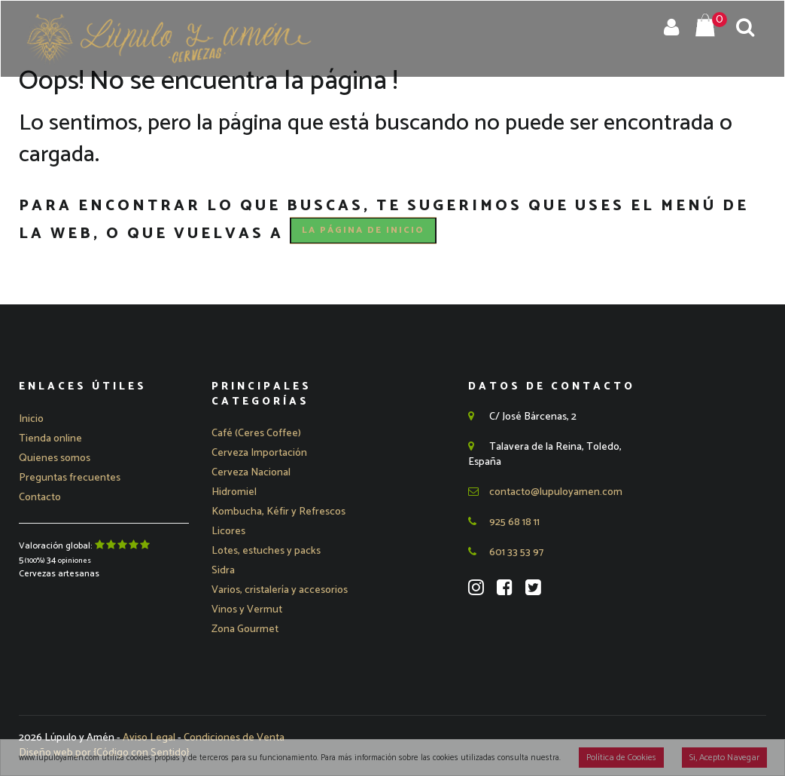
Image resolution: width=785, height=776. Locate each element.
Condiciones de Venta (234, 738)
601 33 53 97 (505, 552)
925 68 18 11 (504, 522)
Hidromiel (234, 492)
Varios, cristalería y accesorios (279, 590)
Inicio (126, 112)
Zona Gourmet (244, 629)
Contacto (723, 112)
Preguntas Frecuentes (546, 112)
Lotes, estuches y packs (266, 551)
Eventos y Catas (396, 112)
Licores (228, 531)
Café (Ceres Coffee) (256, 433)
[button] (259, 453)
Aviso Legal (150, 738)
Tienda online (50, 439)
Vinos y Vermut (246, 610)
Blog (657, 112)
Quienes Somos (274, 112)
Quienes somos (54, 458)
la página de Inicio (363, 230)
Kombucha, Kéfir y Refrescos (278, 512)
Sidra (223, 570)
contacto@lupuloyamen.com (545, 492)
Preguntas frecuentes (69, 478)
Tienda (184, 112)
